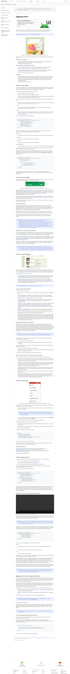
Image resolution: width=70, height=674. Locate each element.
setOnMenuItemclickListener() (21, 450)
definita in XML (45, 197)
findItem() (45, 200)
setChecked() (33, 556)
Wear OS (33, 672)
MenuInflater (20, 303)
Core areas (8, 4)
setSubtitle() (20, 365)
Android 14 (43, 672)
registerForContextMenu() (43, 292)
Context (46, 423)
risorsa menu (42, 88)
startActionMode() (24, 371)
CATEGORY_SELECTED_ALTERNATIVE (45, 589)
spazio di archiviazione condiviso (32, 571)
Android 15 (43, 671)
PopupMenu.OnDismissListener (31, 444)
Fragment (45, 190)
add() (32, 200)
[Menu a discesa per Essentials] (14, 1)
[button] (5, 8)
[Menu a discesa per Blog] (46, 1)
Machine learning (25, 672)
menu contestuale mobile (23, 275)
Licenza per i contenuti (41, 637)
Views (15, 4)
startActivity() (25, 580)
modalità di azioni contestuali (46, 413)
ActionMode (49, 279)
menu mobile (28, 67)
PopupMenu (19, 405)
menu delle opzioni (43, 362)
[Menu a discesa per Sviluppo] (33, 1)
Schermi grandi (34, 671)
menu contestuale (23, 285)
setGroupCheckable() (40, 464)
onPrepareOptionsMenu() (24, 237)
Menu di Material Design (36, 34)
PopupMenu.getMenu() (49, 426)
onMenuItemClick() (19, 451)
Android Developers (18, 13)
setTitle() (47, 364)
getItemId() (35, 207)
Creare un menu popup (27, 81)
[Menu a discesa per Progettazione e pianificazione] (27, 1)
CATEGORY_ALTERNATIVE (34, 589)
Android (14, 673)
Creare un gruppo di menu (22, 114)
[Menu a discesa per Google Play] (40, 1)
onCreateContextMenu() (33, 599)
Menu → (18, 26)
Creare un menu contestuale (28, 72)
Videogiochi (24, 671)
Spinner (28, 420)
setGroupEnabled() (35, 462)
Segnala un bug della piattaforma (63, 672)
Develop (2, 4)
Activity (35, 190)
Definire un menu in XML (39, 312)
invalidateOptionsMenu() (46, 242)
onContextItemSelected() (26, 309)
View (40, 246)
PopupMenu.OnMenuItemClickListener (22, 449)
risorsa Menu (33, 148)
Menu (28, 31)
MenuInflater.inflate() (29, 172)
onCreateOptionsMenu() (38, 196)
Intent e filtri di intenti (34, 633)
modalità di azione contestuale (24, 279)
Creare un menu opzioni (28, 63)
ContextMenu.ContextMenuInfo (41, 304)
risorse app (38, 97)
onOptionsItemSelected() (29, 206)
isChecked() (51, 561)
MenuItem (22, 107)
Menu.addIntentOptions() (25, 592)
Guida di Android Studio (54, 672)
